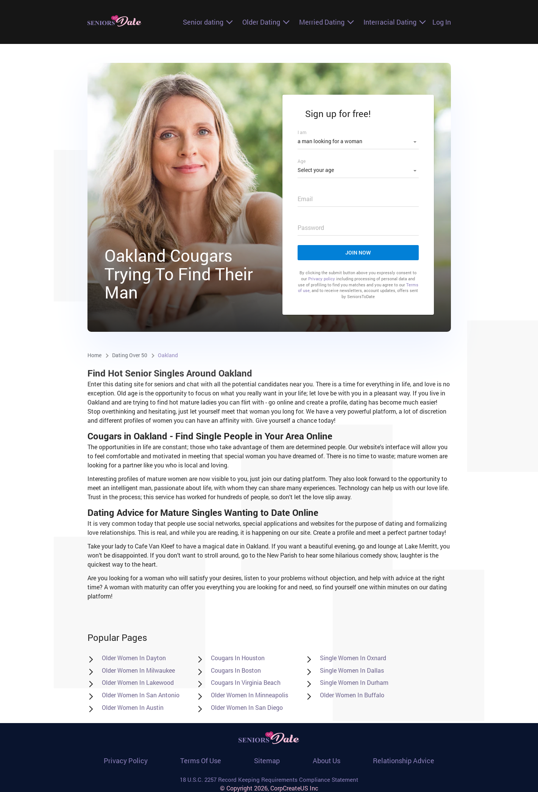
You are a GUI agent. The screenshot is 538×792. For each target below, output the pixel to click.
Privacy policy (321, 278)
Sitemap (267, 760)
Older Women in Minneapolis (247, 695)
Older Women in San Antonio (138, 695)
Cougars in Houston (235, 658)
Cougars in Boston (234, 670)
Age (302, 161)
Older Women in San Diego (245, 707)
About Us (326, 760)
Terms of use (200, 760)
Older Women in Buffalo (350, 695)
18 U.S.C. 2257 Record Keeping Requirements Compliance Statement (269, 779)
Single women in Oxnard (351, 658)
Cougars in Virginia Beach (243, 682)
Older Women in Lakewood (136, 682)
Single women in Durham (352, 682)
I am (302, 132)
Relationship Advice (403, 760)
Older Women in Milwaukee (136, 670)
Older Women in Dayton (132, 658)
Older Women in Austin (130, 707)
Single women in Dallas (350, 670)
